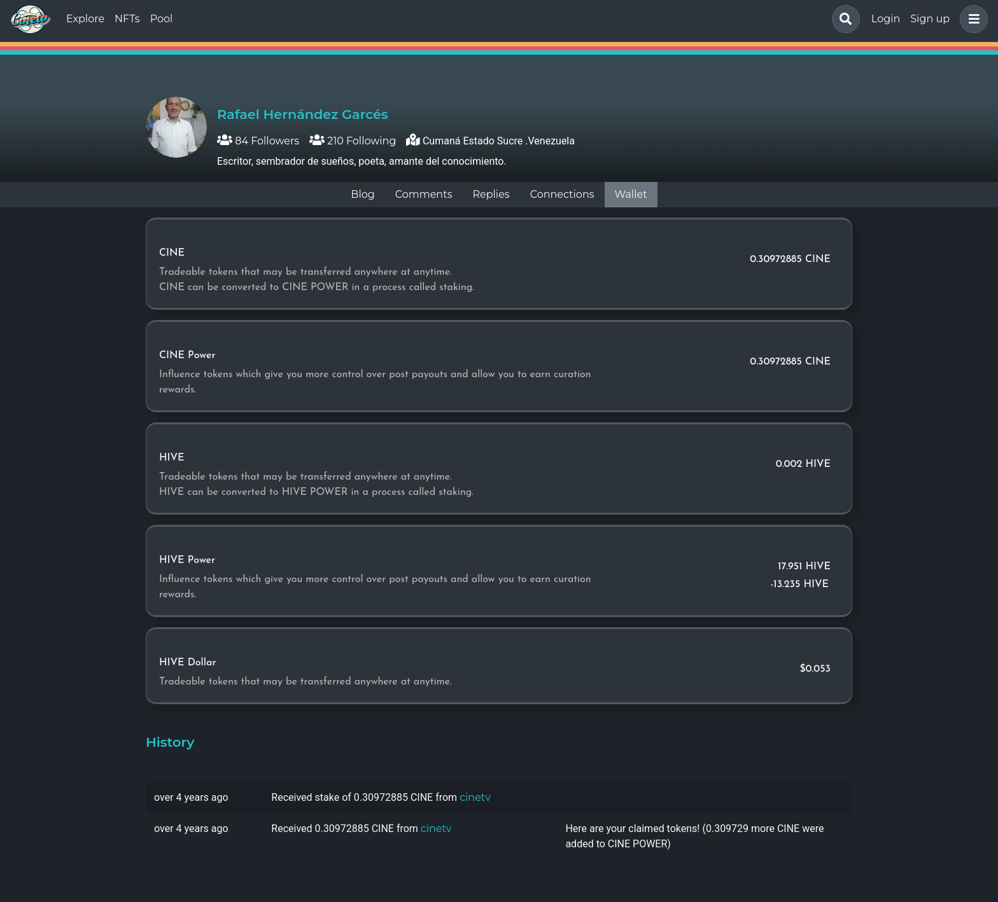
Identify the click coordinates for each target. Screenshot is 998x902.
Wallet (631, 194)
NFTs (127, 19)
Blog (362, 194)
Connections (562, 194)
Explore (85, 19)
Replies (490, 194)
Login (885, 19)
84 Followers (258, 141)
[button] (971, 19)
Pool (161, 19)
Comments (424, 194)
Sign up (930, 19)
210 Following (352, 141)
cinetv (475, 797)
